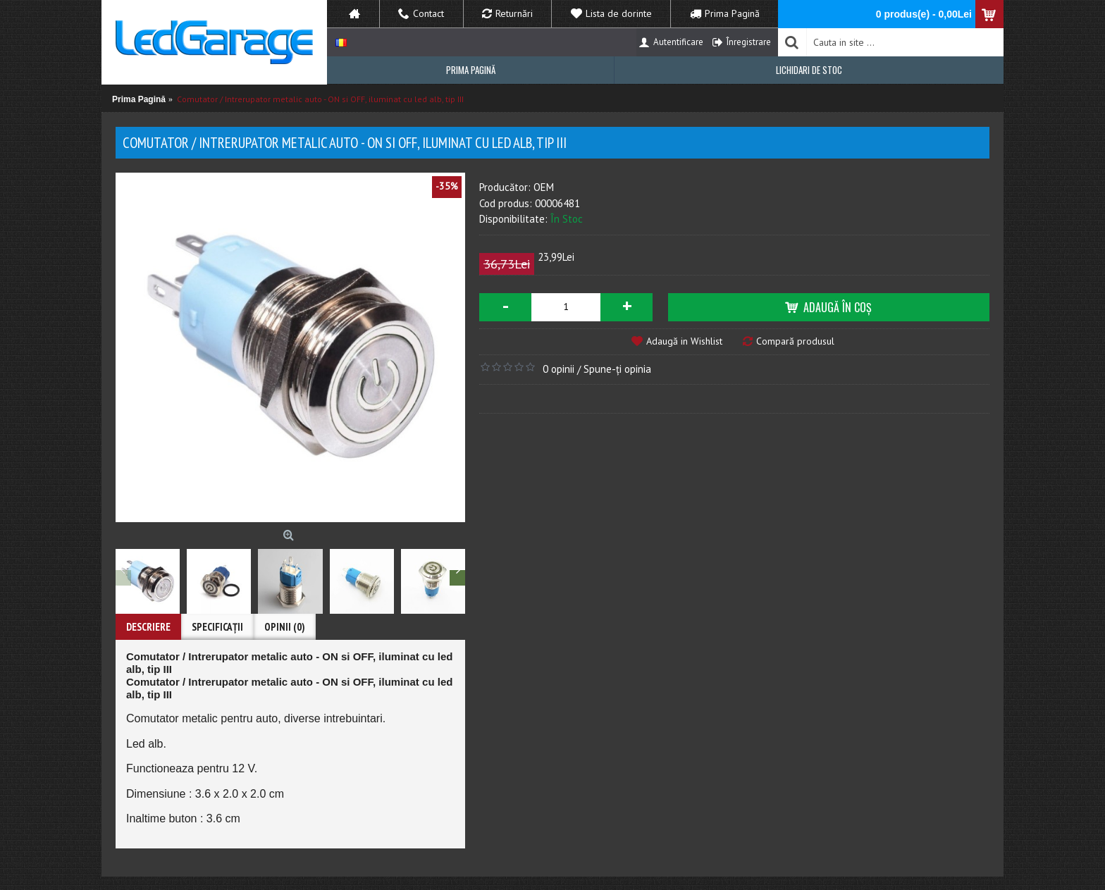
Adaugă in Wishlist (684, 341)
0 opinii (558, 369)
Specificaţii (217, 626)
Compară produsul (795, 341)
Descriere (148, 626)
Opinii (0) (284, 626)
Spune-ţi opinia (617, 369)
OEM (543, 187)
